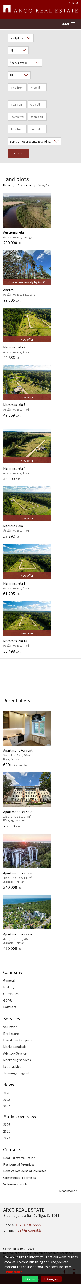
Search (18, 153)
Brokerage (11, 1033)
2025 (6, 1099)
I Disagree (51, 1279)
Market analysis (14, 1046)
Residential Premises (19, 1164)
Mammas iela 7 (40, 334)
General (9, 980)
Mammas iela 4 (40, 455)
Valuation (10, 1027)
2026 (6, 1093)
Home (7, 185)
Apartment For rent (40, 739)
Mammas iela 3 (40, 512)
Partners (9, 1007)
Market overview (19, 1116)
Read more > (68, 1191)
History (8, 987)
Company (12, 972)
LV (69, 3)
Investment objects (17, 1040)
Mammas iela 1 (40, 570)
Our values (11, 993)
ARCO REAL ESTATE (40, 9)
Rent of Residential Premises (24, 1171)
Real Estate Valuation (19, 1158)
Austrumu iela (40, 219)
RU (76, 3)
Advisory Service (15, 1053)
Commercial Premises (19, 1177)
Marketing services (17, 1060)
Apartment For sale (40, 800)
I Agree (30, 1279)
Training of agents (17, 1073)
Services (11, 1019)
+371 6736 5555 (28, 1224)
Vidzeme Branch (15, 1184)
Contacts (12, 1149)
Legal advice (12, 1066)
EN (72, 3)
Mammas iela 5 (40, 391)
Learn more (13, 1271)
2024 (6, 1106)
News (8, 1085)
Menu (65, 24)
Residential (24, 185)
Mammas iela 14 (40, 627)
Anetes (40, 276)
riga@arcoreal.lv (28, 1230)
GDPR (7, 1000)
